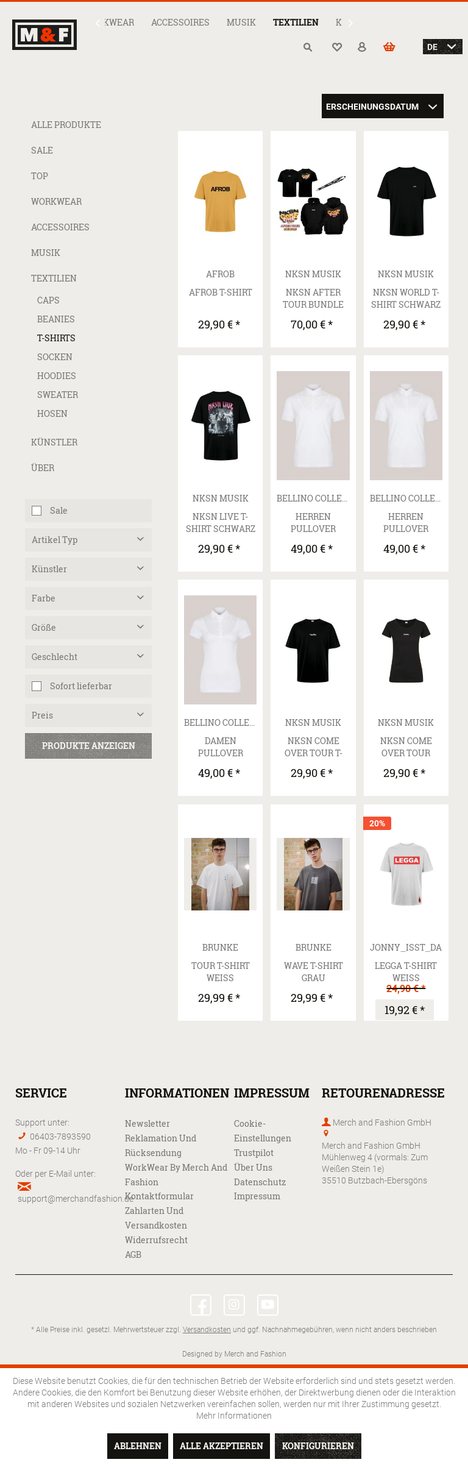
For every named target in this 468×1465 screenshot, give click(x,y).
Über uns (253, 1167)
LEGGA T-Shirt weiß (406, 972)
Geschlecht (54, 656)
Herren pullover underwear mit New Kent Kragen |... (406, 523)
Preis (42, 715)
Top (39, 176)
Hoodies (56, 375)
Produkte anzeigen (88, 745)
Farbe (43, 598)
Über (42, 468)
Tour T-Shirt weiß (220, 972)
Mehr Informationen (234, 1415)
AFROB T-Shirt (220, 292)
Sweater (57, 394)
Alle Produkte (66, 124)
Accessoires (60, 227)
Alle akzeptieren (221, 1446)
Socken (55, 357)
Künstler (54, 442)
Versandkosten (207, 1329)
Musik (45, 252)
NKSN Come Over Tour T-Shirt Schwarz (313, 747)
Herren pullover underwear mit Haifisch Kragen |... (313, 523)
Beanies (56, 319)
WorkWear (56, 201)
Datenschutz (260, 1182)
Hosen (52, 413)
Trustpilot (254, 1152)
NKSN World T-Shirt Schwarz (406, 298)
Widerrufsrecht (156, 1240)
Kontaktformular (159, 1196)
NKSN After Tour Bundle (313, 298)
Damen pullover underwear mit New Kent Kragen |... (220, 747)
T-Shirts (56, 338)
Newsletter (147, 1123)
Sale (42, 150)
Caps (48, 300)
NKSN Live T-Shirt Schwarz (220, 522)
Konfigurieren (318, 1446)
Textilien (54, 278)
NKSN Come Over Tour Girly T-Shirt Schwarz (406, 747)
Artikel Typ (54, 539)
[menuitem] (109, 22)
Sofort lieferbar (81, 686)
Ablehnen (137, 1446)
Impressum (257, 1196)
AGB (133, 1254)
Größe (44, 627)
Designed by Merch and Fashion (234, 1353)
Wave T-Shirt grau (313, 972)
